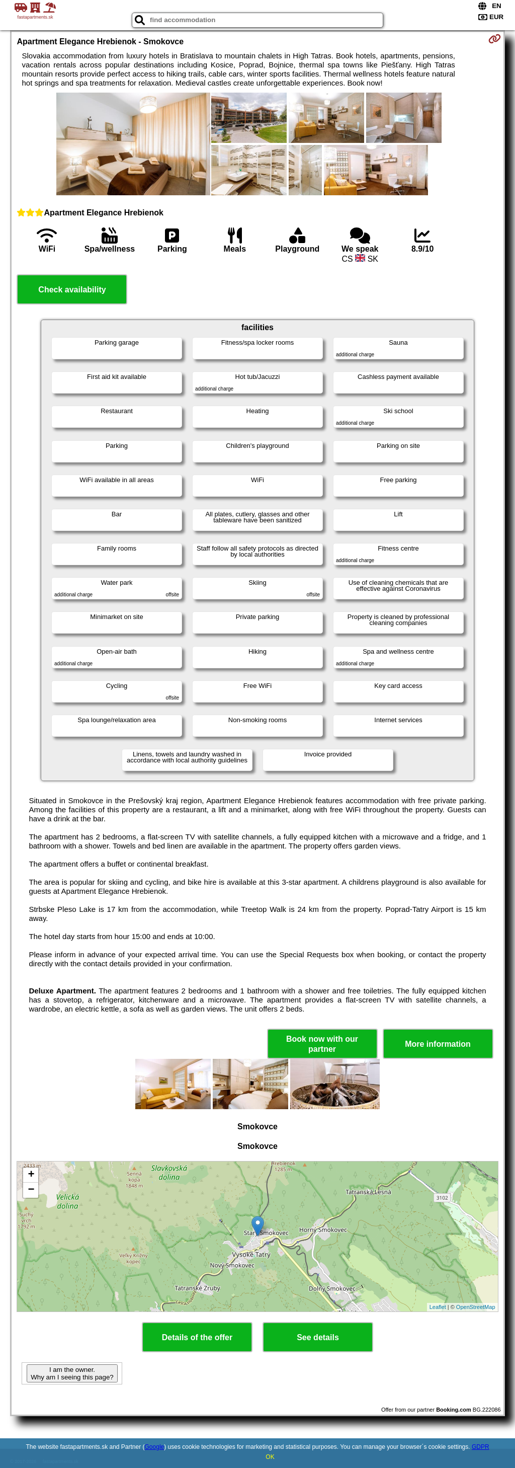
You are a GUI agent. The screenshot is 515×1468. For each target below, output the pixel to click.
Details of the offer (197, 1337)
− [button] (31, 1190)
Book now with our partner (322, 1044)
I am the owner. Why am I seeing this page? (72, 1373)
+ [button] (31, 1175)
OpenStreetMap (475, 1307)
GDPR (480, 1446)
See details (318, 1337)
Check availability (72, 289)
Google (154, 1446)
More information (438, 1044)
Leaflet (438, 1307)
